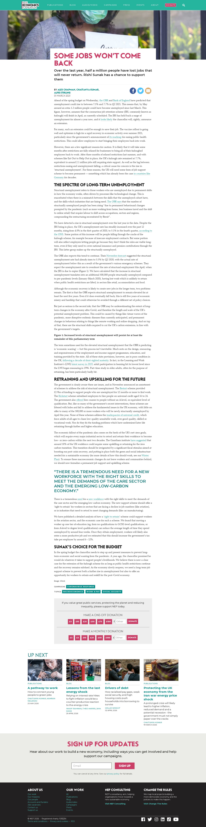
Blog (73, 5)
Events (141, 5)
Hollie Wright (112, 708)
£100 (108, 621)
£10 (77, 621)
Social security (112, 592)
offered (79, 400)
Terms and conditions (37, 821)
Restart (123, 388)
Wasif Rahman (74, 708)
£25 (85, 621)
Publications (55, 5)
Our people (33, 799)
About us (35, 790)
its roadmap (115, 137)
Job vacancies (34, 805)
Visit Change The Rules (155, 804)
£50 (92, 621)
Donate (170, 5)
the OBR (103, 100)
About (155, 5)
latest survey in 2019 (82, 364)
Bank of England (121, 100)
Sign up (125, 766)
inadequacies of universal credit (123, 415)
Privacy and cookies (59, 821)
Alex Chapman (66, 89)
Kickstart (63, 396)
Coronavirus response (80, 587)
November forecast (116, 256)
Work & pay (93, 592)
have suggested (138, 440)
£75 (100, 621)
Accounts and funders (38, 802)
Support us (33, 810)
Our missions (34, 797)
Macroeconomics (73, 592)
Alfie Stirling (62, 92)
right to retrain (111, 517)
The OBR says (114, 202)
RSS (73, 821)
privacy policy (113, 774)
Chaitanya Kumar (87, 89)
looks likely (106, 119)
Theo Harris (89, 708)
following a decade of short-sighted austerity (86, 360)
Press (126, 5)
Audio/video (90, 5)
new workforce (96, 499)
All (67, 794)
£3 (71, 638)
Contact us (33, 807)
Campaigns (110, 5)
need (80, 499)
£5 (70, 621)
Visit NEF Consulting (115, 804)
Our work (32, 794)
